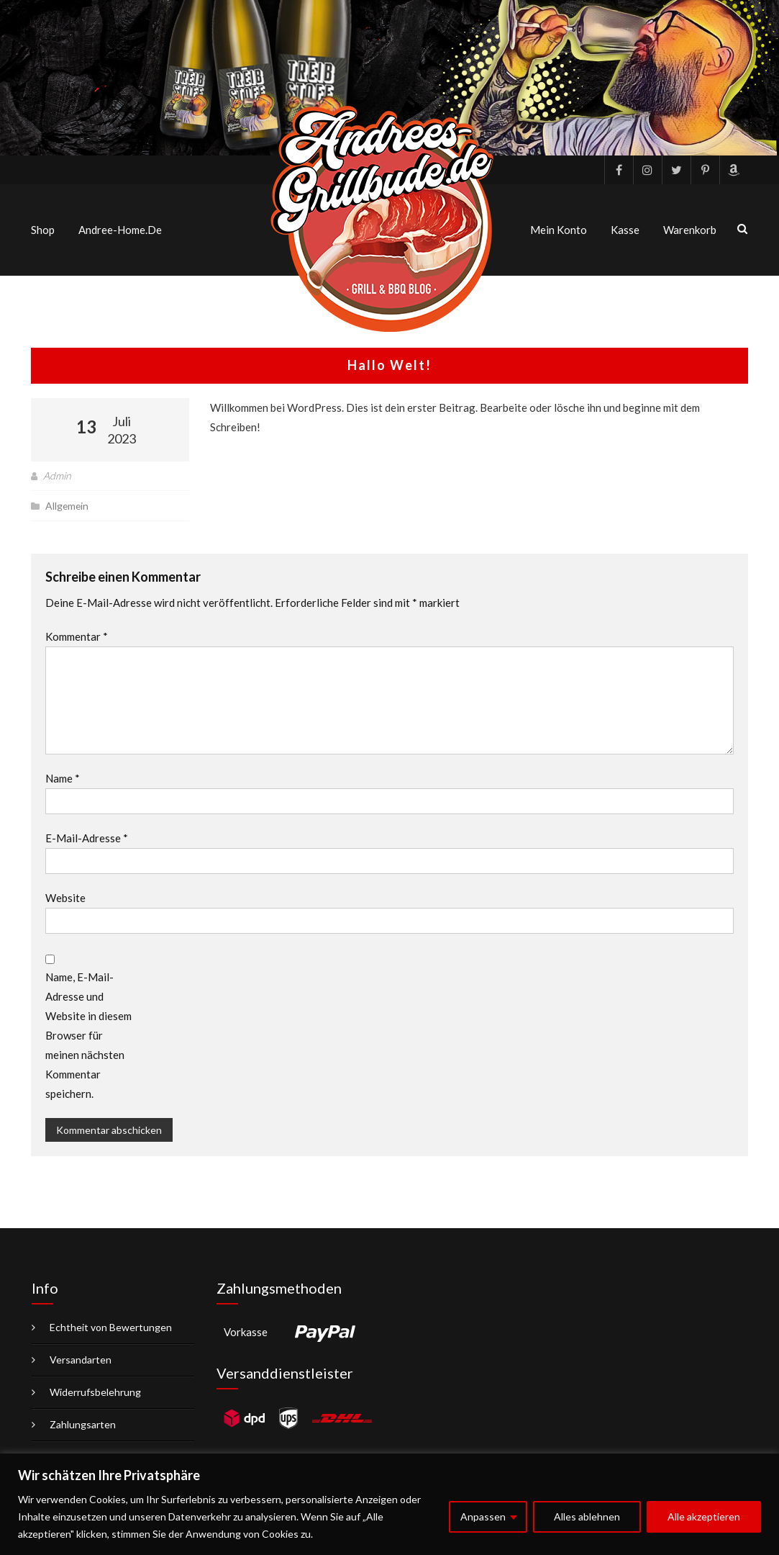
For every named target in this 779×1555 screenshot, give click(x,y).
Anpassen (483, 1516)
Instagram (647, 170)
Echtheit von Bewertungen (111, 1327)
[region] (389, 1504)
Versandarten (80, 1359)
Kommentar (76, 636)
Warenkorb (689, 229)
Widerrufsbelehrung (95, 1392)
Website (65, 897)
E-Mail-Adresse (86, 837)
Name (62, 778)
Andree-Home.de (120, 229)
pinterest (705, 170)
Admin (57, 475)
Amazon (733, 170)
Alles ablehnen (587, 1516)
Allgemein (67, 506)
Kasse (625, 229)
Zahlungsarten (83, 1424)
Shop (43, 229)
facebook (618, 170)
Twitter (676, 170)
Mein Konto (558, 229)
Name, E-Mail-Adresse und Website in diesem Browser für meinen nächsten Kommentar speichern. (88, 1035)
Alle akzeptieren (704, 1516)
